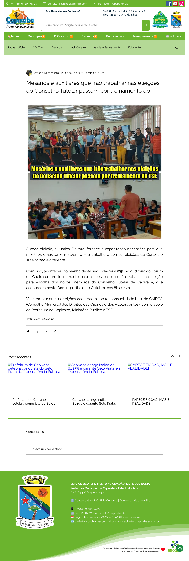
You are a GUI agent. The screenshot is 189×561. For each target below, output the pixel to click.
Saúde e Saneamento (107, 47)
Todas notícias (16, 47)
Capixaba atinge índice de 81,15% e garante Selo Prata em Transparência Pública (93, 401)
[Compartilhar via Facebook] (28, 331)
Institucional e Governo (40, 318)
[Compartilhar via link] (55, 331)
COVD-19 (38, 47)
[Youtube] (175, 3)
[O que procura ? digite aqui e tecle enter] (88, 25)
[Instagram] (181, 3)
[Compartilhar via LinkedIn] (46, 331)
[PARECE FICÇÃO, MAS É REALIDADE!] (154, 378)
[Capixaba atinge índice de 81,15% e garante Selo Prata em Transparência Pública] (94, 378)
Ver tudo (176, 356)
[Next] (179, 548)
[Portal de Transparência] (110, 3)
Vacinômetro (78, 47)
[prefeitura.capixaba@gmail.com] (65, 3)
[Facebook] (169, 3)
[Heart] (163, 549)
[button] (36, 36)
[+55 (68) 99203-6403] (21, 3)
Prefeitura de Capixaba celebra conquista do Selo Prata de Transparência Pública (32, 401)
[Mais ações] (160, 73)
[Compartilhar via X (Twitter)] (37, 331)
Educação (134, 47)
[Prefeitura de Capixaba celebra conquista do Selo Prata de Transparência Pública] (34, 378)
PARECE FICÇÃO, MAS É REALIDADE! (150, 401)
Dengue (57, 47)
